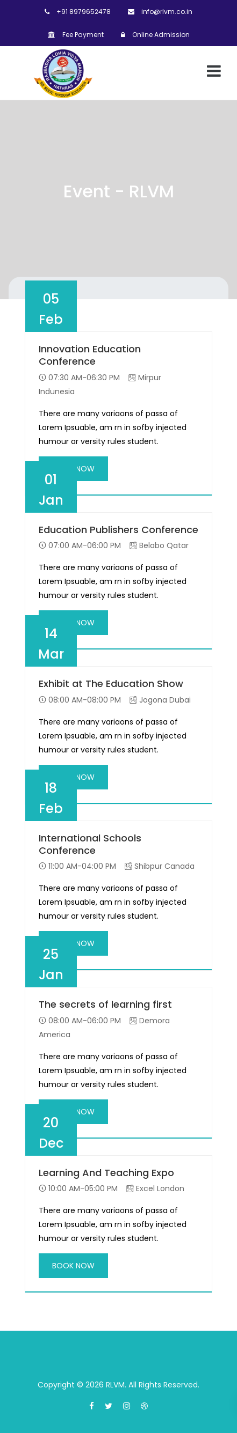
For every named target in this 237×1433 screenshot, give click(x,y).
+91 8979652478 (78, 11)
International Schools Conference (90, 844)
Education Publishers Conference (118, 529)
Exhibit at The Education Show (111, 683)
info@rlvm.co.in (160, 11)
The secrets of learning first (105, 1004)
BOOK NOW (73, 1265)
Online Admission (155, 34)
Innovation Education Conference (90, 355)
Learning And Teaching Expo (106, 1172)
